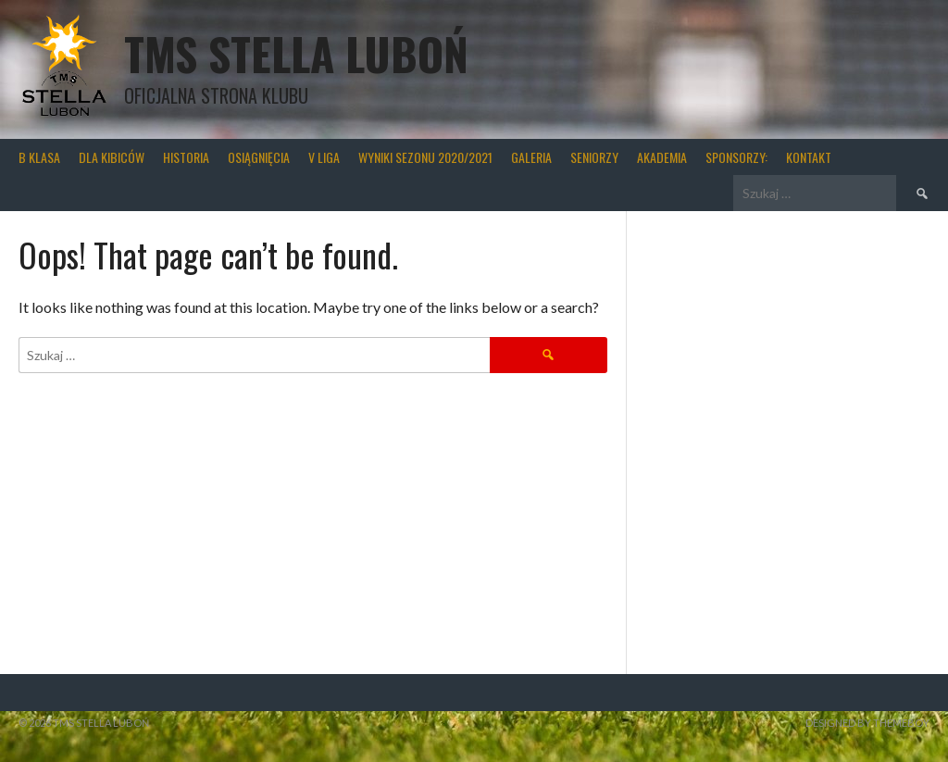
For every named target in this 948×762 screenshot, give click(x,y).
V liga (324, 157)
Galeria (531, 157)
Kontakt (808, 157)
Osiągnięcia (259, 157)
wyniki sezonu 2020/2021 (425, 157)
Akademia (662, 157)
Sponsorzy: (736, 157)
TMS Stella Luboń (296, 53)
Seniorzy (594, 157)
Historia (186, 157)
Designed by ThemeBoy (867, 723)
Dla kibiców (111, 157)
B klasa (39, 157)
